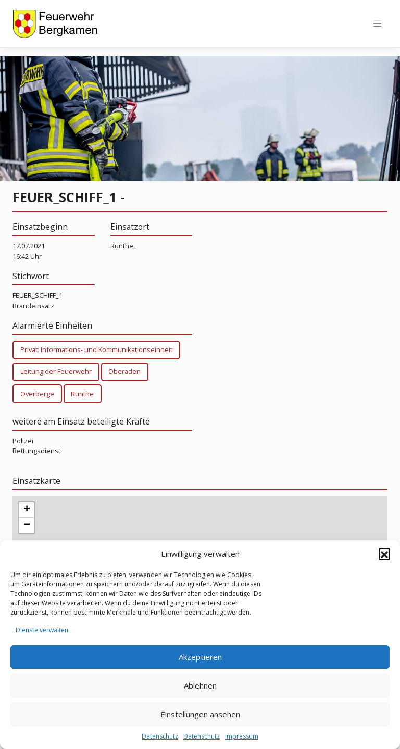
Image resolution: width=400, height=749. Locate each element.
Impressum (241, 736)
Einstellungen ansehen (200, 714)
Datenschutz (160, 736)
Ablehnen (200, 685)
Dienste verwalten (42, 630)
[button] (384, 553)
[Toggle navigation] (377, 24)
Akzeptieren (200, 657)
